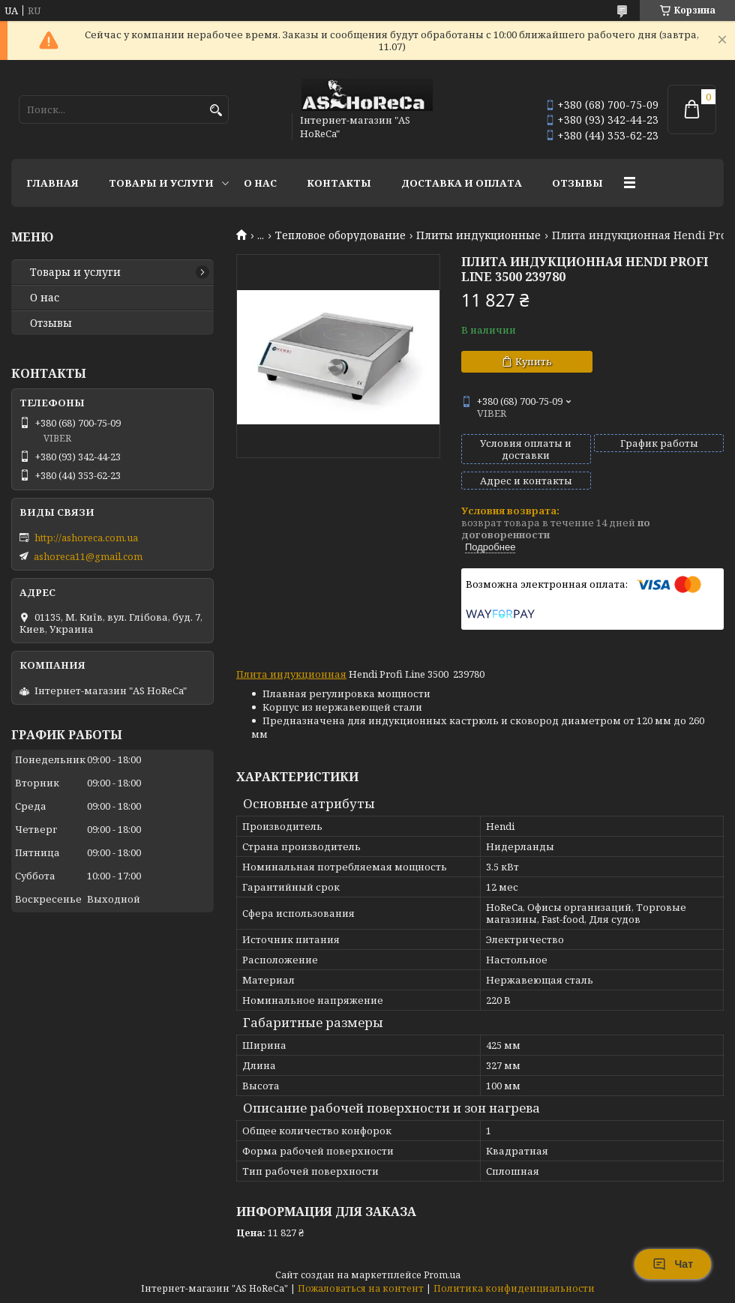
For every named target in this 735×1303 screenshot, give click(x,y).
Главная (52, 183)
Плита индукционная (291, 674)
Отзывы (577, 183)
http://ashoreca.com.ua (86, 538)
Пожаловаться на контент (361, 1288)
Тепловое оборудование (340, 235)
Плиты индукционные (478, 235)
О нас (260, 183)
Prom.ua (442, 1275)
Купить (533, 361)
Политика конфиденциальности (514, 1288)
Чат (672, 1264)
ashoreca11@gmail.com (88, 556)
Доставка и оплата (461, 183)
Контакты (339, 183)
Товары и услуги (161, 183)
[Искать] (215, 110)
